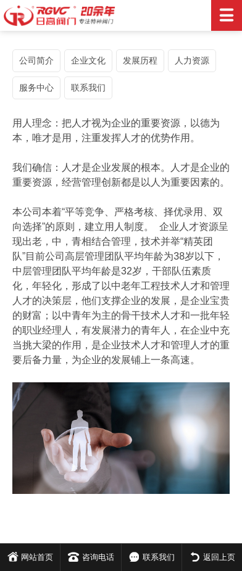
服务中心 (36, 87)
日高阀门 (121, 15)
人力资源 (192, 60)
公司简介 (36, 60)
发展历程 (140, 60)
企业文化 (88, 60)
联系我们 (88, 87)
